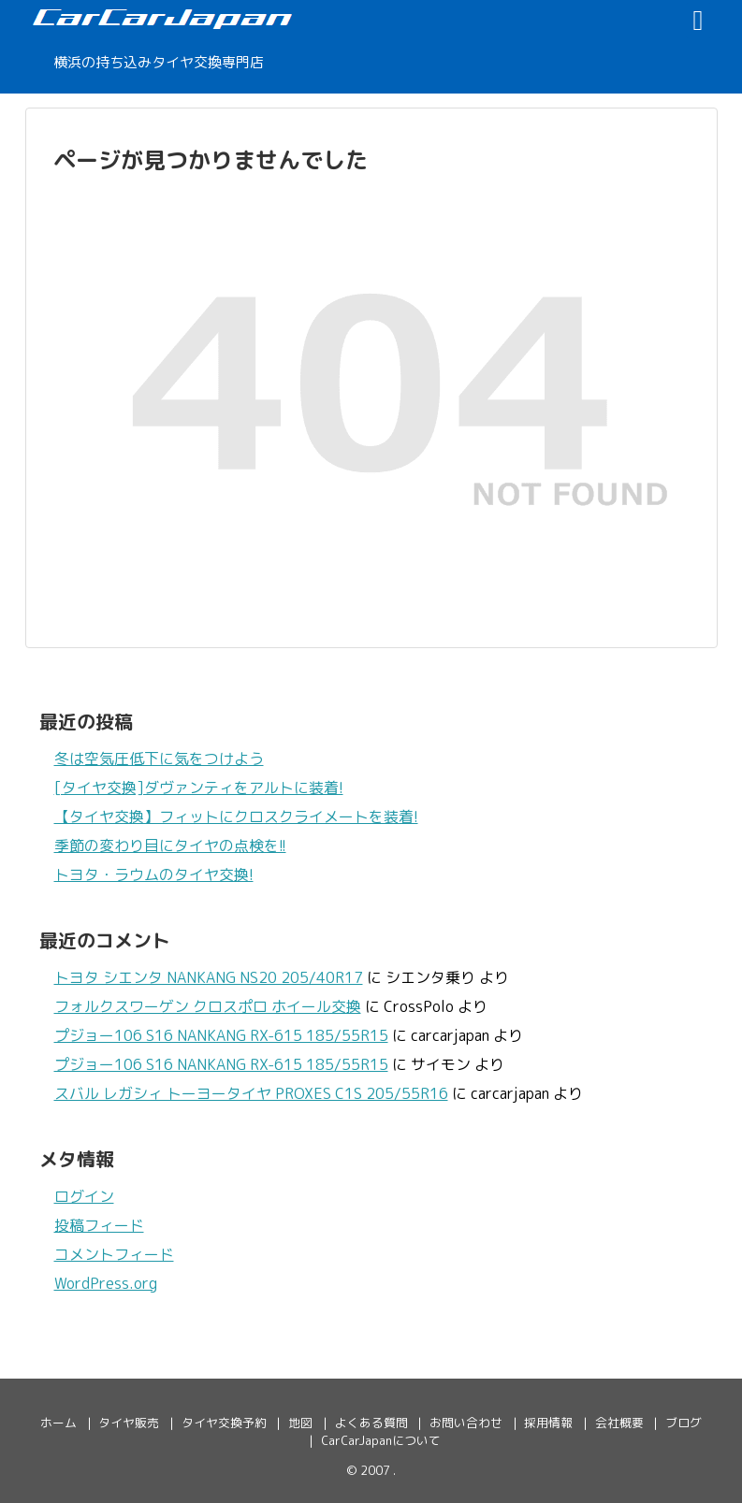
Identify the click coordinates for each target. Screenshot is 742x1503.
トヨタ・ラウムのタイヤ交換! (154, 874)
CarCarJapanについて (381, 1440)
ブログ (683, 1422)
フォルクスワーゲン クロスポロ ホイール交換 (207, 1006)
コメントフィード (114, 1254)
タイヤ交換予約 (224, 1422)
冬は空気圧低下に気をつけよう (159, 758)
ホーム (58, 1422)
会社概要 (619, 1422)
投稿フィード (99, 1225)
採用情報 (548, 1422)
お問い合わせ (465, 1422)
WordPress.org (105, 1283)
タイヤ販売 (128, 1422)
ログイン (84, 1196)
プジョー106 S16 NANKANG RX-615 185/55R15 (221, 1035)
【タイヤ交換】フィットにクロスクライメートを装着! (236, 816)
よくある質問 (371, 1422)
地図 (300, 1422)
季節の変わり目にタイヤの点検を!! (170, 845)
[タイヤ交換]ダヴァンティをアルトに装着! (198, 787)
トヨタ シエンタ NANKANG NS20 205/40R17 (208, 977)
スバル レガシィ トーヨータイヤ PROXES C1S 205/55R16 (251, 1093)
